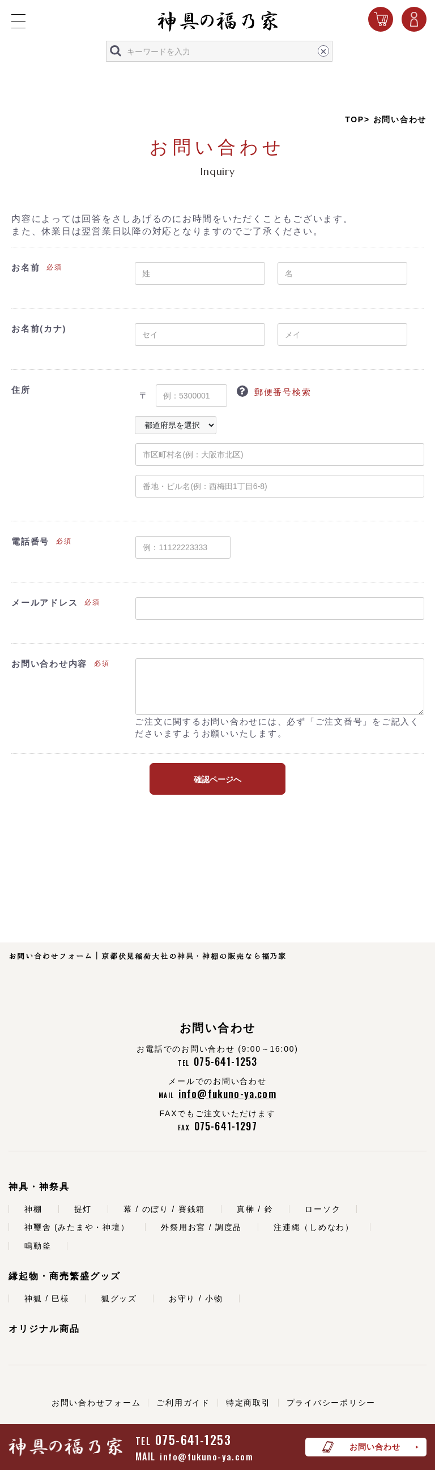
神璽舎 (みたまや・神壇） (76, 1227)
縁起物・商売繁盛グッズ (64, 1276)
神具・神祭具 (39, 1187)
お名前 (25, 267)
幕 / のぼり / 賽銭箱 (164, 1209)
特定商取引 (248, 1402)
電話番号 (30, 541)
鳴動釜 (37, 1245)
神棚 (33, 1209)
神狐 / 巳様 (47, 1298)
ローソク (322, 1209)
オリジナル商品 (44, 1329)
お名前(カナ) (38, 328)
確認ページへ (217, 779)
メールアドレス (44, 602)
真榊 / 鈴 (255, 1209)
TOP (354, 119)
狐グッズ (119, 1298)
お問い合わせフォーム (96, 1402)
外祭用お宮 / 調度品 (201, 1227)
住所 (21, 390)
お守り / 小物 (196, 1298)
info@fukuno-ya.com (206, 1456)
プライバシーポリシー (331, 1402)
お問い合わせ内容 (49, 663)
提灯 (83, 1209)
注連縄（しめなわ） (314, 1227)
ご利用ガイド (183, 1402)
